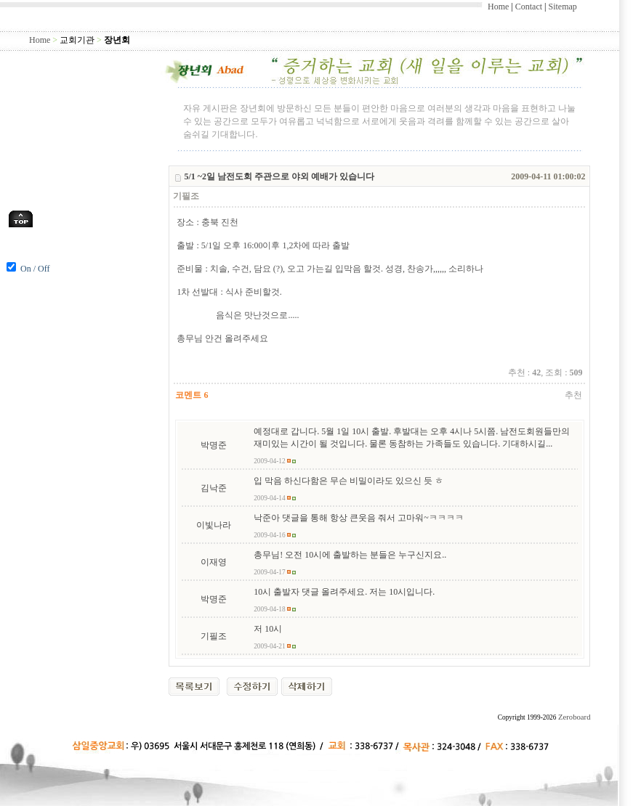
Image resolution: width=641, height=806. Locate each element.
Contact (528, 6)
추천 (573, 395)
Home (498, 6)
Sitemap (562, 6)
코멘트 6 (191, 395)
